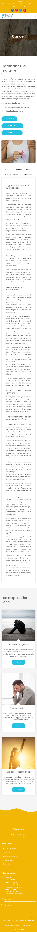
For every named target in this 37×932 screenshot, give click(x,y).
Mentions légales (19, 929)
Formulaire (8, 905)
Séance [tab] (19, 169)
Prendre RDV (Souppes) (12, 126)
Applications (19, 43)
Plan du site (27, 925)
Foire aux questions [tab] (11, 174)
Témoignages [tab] (28, 174)
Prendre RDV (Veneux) (12, 133)
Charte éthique (8, 860)
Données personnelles (12, 925)
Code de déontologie (10, 856)
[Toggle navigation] (33, 16)
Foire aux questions (9, 848)
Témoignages (7, 852)
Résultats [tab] (29, 169)
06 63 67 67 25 (9, 119)
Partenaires (7, 864)
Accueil (9, 43)
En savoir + (18, 662)
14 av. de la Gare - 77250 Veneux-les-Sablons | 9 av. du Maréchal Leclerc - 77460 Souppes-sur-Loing (17, 4)
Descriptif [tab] (8, 169)
